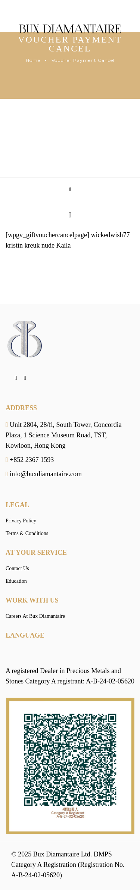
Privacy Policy (21, 520)
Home (33, 60)
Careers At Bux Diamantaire (35, 616)
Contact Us (17, 568)
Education (16, 581)
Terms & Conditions (27, 533)
